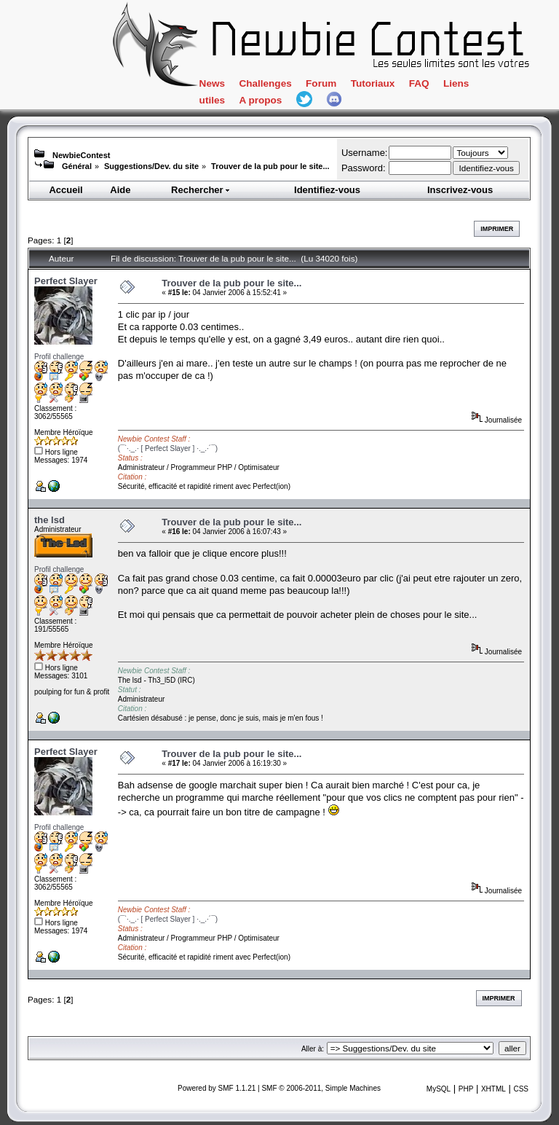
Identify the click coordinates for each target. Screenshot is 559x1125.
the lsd (49, 519)
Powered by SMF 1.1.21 (216, 1088)
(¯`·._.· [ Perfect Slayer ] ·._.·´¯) (168, 448)
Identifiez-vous (327, 189)
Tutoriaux (373, 83)
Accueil (65, 189)
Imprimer (496, 228)
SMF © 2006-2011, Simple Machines (321, 1088)
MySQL (439, 1089)
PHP (466, 1089)
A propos (260, 100)
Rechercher (201, 189)
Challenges (265, 83)
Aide (120, 189)
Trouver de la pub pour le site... (270, 166)
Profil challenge (59, 357)
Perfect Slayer (66, 280)
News (212, 83)
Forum (321, 83)
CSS (520, 1089)
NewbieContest (81, 155)
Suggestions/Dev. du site (151, 166)
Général (77, 166)
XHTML (493, 1089)
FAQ (419, 83)
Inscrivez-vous (460, 189)
